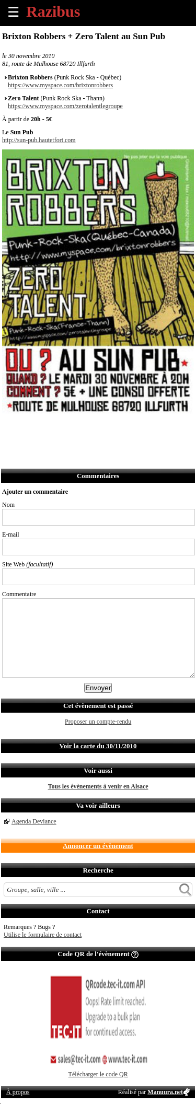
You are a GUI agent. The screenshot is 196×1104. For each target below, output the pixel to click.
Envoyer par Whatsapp (102, 430)
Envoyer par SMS (79, 430)
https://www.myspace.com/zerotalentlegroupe (65, 106)
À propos (17, 1092)
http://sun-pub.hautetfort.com (39, 140)
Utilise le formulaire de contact (43, 934)
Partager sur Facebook (10, 430)
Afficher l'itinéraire (148, 430)
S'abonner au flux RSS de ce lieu (125, 430)
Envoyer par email (56, 430)
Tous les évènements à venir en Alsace (98, 786)
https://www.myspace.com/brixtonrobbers (60, 85)
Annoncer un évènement (98, 846)
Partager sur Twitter (33, 430)
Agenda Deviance (33, 821)
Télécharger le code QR (98, 1074)
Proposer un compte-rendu (98, 721)
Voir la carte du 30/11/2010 (97, 746)
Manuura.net (165, 1092)
